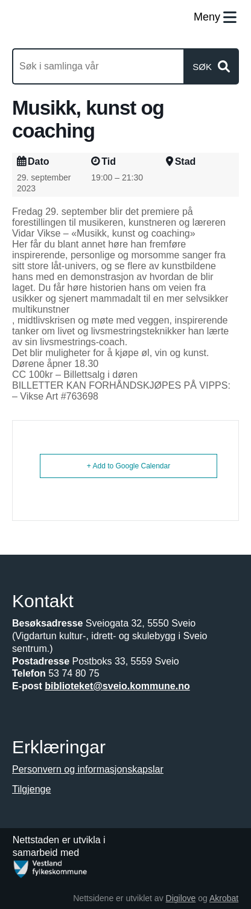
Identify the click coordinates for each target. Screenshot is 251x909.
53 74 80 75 (74, 673)
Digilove (181, 898)
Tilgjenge (31, 789)
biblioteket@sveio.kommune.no (117, 686)
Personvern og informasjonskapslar (88, 769)
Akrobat (223, 898)
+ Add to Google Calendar (128, 466)
